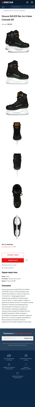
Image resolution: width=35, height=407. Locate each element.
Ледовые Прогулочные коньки (14, 10)
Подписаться (28, 338)
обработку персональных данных (17, 345)
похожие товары (13, 255)
